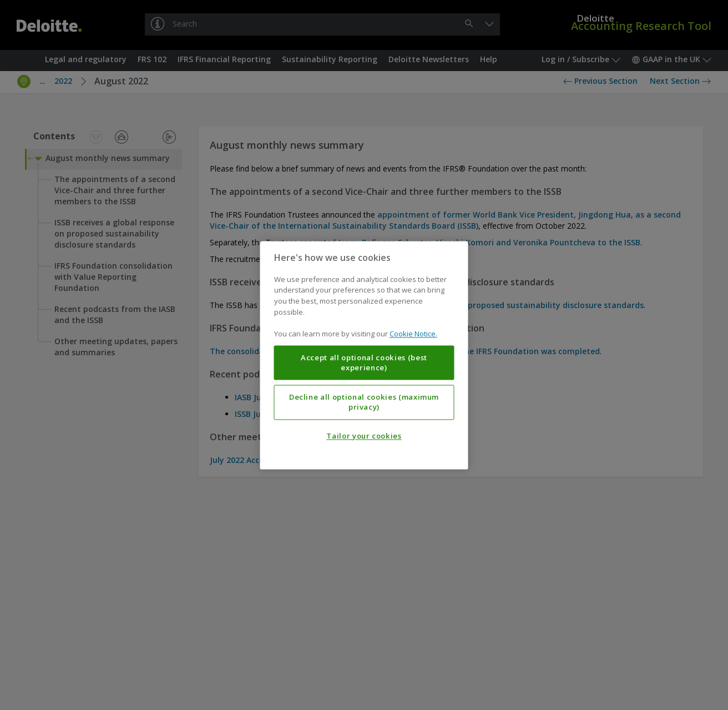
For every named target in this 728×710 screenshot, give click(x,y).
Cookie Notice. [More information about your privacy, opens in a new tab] (413, 334)
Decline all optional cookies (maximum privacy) (364, 402)
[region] (364, 355)
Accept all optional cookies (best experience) (364, 362)
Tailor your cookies (363, 436)
